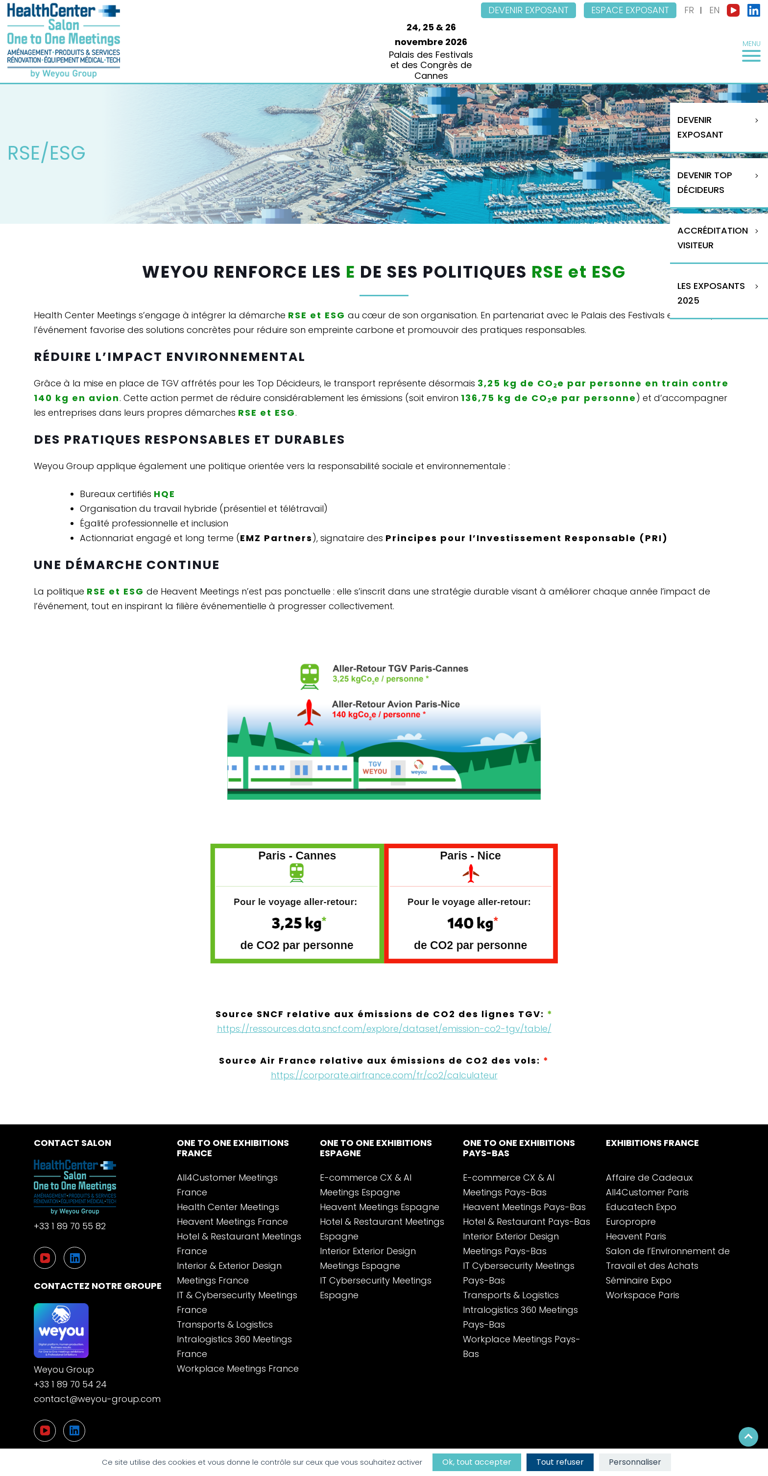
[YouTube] (45, 1431)
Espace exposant (630, 10)
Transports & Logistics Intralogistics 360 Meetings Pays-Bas (520, 1310)
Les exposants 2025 (711, 293)
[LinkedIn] (74, 1431)
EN (714, 10)
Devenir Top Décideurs (704, 182)
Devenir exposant (528, 10)
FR (689, 10)
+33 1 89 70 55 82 (70, 1226)
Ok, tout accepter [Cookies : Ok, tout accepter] (476, 1462)
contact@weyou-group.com (97, 1399)
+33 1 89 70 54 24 (70, 1384)
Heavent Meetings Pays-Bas (524, 1207)
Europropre (631, 1221)
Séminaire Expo (639, 1280)
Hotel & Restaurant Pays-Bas (526, 1221)
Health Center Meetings (228, 1207)
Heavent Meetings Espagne (379, 1207)
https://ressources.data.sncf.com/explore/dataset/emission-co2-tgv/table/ (384, 1029)
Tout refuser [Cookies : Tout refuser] (560, 1462)
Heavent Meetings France (232, 1221)
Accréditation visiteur (712, 237)
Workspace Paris (642, 1295)
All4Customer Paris (647, 1192)
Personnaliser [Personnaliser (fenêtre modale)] (635, 1462)
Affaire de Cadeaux (649, 1177)
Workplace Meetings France (238, 1368)
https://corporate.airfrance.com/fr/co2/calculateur (384, 1075)
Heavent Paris (636, 1236)
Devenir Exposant (700, 127)
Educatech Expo (641, 1207)
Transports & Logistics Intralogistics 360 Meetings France (234, 1339)
